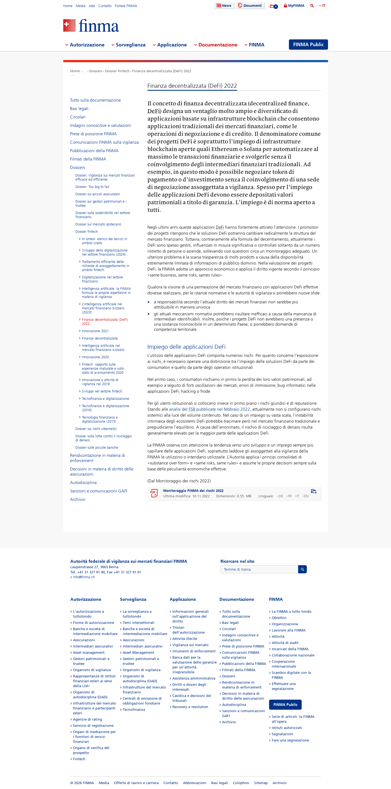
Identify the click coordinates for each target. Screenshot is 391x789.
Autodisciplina (83, 482)
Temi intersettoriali (138, 623)
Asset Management (138, 652)
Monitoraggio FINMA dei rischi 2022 (193, 491)
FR (290, 496)
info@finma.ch (84, 577)
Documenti (249, 6)
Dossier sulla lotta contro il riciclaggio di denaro (103, 438)
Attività (278, 636)
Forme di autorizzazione (93, 623)
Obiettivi (279, 618)
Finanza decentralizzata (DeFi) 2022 (161, 71)
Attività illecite (184, 639)
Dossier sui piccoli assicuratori (97, 194)
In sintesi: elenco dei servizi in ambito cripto (104, 241)
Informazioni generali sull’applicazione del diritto (190, 616)
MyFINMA (296, 6)
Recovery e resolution (190, 707)
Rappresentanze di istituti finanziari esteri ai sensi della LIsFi (94, 681)
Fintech (79, 759)
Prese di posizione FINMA (93, 133)
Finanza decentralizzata (100, 338)
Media (81, 6)
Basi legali (79, 108)
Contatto (105, 6)
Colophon (241, 783)
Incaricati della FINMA (290, 649)
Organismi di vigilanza (92, 670)
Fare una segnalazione (290, 740)
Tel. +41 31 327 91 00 (87, 572)
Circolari (78, 117)
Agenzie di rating (87, 719)
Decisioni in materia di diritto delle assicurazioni (101, 471)
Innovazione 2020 (95, 357)
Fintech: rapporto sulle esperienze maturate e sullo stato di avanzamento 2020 (103, 368)
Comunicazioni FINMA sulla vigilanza (104, 142)
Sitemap (261, 783)
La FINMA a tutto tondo (291, 611)
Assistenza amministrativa (193, 678)
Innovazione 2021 (95, 331)
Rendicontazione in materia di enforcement (97, 458)
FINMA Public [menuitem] (308, 45)
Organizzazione (285, 624)
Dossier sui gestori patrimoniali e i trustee (101, 203)
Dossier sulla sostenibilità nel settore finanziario (102, 215)
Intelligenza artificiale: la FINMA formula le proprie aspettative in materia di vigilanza (106, 293)
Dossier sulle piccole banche (96, 447)
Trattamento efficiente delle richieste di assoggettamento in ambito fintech (105, 266)
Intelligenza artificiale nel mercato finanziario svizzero (103, 348)
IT (323, 6)
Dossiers (95, 71)
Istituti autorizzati (287, 728)
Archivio (77, 499)
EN (306, 496)
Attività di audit (285, 643)
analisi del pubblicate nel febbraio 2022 (209, 409)
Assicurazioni (84, 640)
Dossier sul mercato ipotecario (98, 224)
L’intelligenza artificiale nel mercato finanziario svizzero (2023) (103, 308)
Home (67, 6)
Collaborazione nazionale (293, 655)
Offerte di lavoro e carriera (136, 783)
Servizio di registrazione (93, 726)
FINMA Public (285, 704)
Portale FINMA (126, 6)
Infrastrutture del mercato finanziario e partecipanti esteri (94, 708)
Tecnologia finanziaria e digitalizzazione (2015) (100, 419)
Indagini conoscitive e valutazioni (100, 125)
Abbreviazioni (194, 783)
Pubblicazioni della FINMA (94, 150)
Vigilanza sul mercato (190, 645)
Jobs (92, 6)
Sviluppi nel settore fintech (102, 391)
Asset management (89, 652)
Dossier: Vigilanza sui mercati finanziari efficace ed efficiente (105, 177)
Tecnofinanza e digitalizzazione (105, 399)
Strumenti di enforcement (194, 651)
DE (281, 496)
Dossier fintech (117, 71)
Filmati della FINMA (88, 159)
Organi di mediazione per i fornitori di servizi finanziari (94, 737)
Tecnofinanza (134, 710)
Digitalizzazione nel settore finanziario (102, 279)
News (223, 6)
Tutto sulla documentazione (95, 100)
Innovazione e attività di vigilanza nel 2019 (100, 382)
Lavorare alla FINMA (288, 630)
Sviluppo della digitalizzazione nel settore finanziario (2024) (105, 252)
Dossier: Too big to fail (92, 187)
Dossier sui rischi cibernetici (96, 429)
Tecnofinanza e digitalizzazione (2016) (105, 408)
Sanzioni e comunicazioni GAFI (98, 490)
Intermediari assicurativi (93, 646)
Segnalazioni (282, 734)
